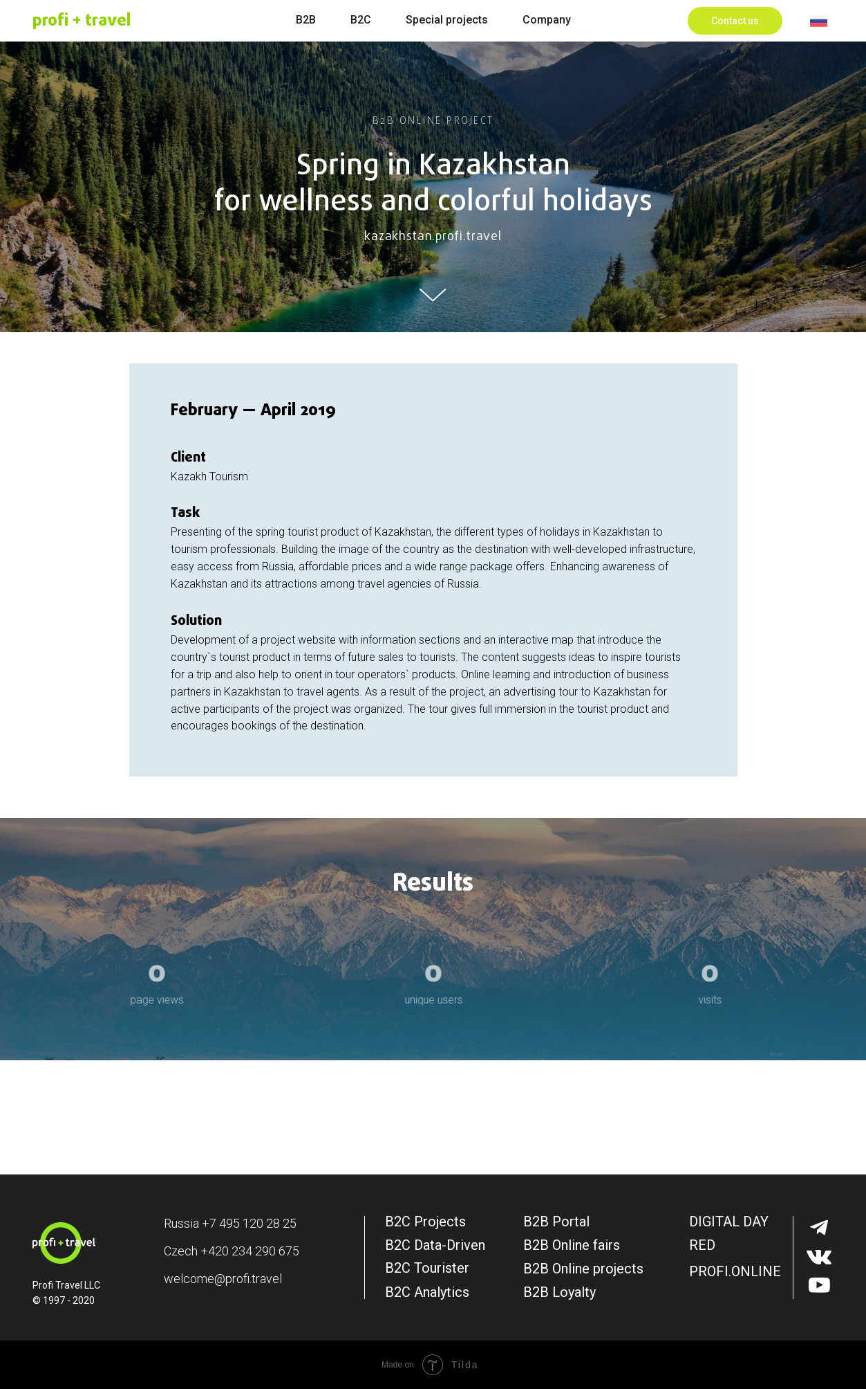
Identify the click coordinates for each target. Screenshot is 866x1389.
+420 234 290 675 (249, 1251)
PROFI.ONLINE (735, 1271)
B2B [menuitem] (306, 19)
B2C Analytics (427, 1292)
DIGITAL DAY (729, 1221)
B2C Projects (425, 1221)
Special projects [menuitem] (447, 19)
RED (702, 1245)
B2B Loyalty (559, 1292)
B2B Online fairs (571, 1245)
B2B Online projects (583, 1268)
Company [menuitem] (547, 19)
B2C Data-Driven (435, 1245)
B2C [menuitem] (360, 19)
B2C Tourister (427, 1268)
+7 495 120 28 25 (249, 1223)
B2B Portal (556, 1221)
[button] (735, 21)
